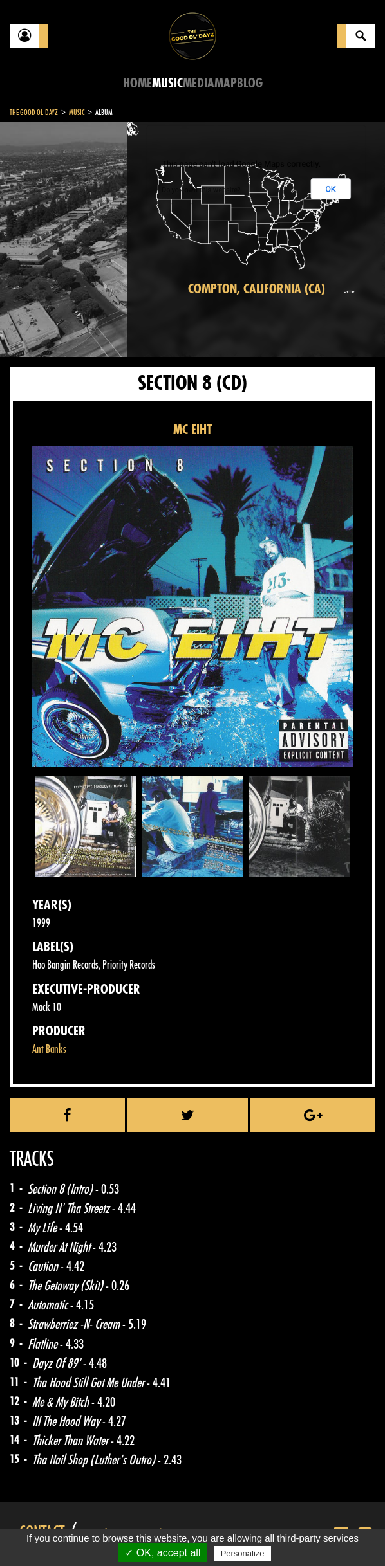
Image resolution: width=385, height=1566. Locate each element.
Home (137, 83)
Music (167, 83)
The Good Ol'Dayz (34, 112)
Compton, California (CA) (256, 289)
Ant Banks (49, 1049)
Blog (250, 83)
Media (198, 83)
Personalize (243, 1553)
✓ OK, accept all (162, 1552)
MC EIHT (192, 430)
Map (225, 83)
